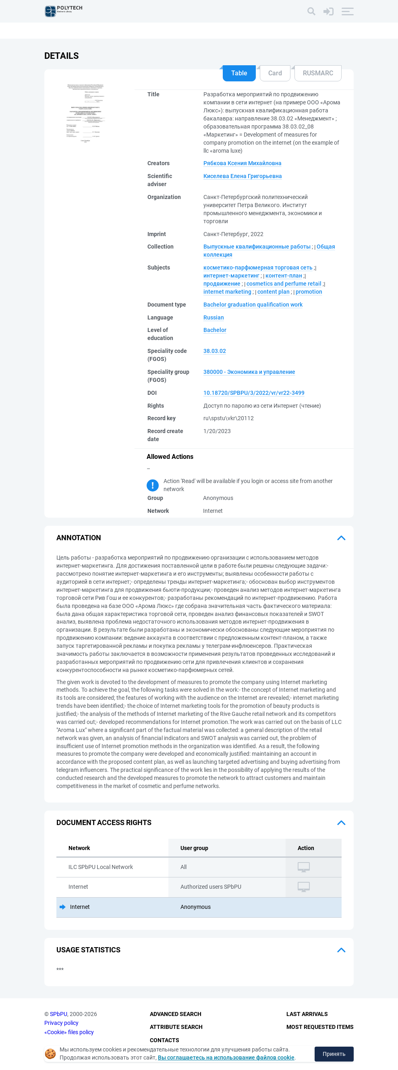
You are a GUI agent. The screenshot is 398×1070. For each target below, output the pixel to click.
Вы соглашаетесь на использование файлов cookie (226, 1057)
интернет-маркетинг (231, 275)
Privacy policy (61, 1023)
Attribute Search (176, 1027)
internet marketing (227, 291)
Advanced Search (175, 1014)
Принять (334, 1054)
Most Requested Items (320, 1027)
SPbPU (58, 1014)
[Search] (311, 11)
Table (239, 73)
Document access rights (103, 822)
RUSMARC (318, 73)
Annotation (78, 537)
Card (275, 73)
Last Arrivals (307, 1014)
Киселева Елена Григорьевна (242, 176)
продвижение (221, 283)
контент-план (283, 275)
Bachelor (214, 330)
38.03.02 (214, 351)
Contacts (164, 1040)
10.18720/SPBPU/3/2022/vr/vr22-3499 (254, 393)
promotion (309, 291)
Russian (213, 317)
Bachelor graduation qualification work (253, 304)
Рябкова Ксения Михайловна (242, 163)
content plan (273, 291)
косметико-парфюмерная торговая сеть (258, 267)
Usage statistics (88, 950)
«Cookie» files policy (69, 1032)
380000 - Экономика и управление (249, 372)
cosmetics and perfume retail (284, 283)
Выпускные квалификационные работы (257, 246)
